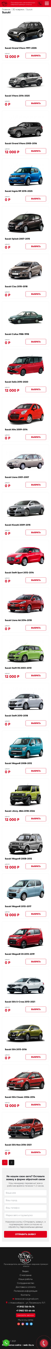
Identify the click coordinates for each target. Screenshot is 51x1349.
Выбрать (36, 55)
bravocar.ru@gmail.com (26, 1299)
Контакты (25, 1295)
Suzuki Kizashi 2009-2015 (17, 525)
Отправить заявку (25, 1234)
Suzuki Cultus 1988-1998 (17, 334)
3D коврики (18, 9)
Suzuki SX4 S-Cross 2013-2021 (20, 1001)
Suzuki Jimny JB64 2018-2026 (20, 811)
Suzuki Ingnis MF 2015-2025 (19, 191)
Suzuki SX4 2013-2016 (16, 1049)
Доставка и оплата (25, 1287)
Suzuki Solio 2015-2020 (16, 382)
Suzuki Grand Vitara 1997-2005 (21, 48)
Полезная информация (25, 1291)
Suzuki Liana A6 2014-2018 (18, 620)
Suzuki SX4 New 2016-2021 (18, 1144)
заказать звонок (25, 1315)
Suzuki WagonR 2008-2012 (18, 763)
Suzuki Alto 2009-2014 (16, 429)
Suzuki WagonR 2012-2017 (18, 906)
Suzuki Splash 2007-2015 (17, 238)
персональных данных (31, 1227)
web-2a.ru (28, 1345)
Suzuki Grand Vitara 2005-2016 (21, 143)
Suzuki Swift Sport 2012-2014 (19, 572)
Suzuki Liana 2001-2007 (17, 477)
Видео (25, 1271)
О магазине (25, 1275)
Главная (6, 9)
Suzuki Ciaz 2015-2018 (16, 286)
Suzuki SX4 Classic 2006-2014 (20, 1097)
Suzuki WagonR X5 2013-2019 (20, 954)
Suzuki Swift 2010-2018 (16, 715)
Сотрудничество (25, 1283)
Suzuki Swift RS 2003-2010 (18, 668)
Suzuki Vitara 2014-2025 (17, 95)
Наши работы (25, 1279)
